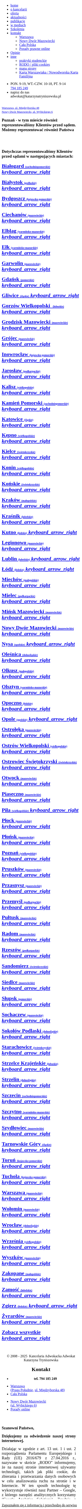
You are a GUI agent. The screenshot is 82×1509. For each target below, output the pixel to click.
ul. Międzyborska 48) (50, 1390)
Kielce (26, 454)
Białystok (26, 185)
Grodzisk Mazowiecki (35, 325)
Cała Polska (27, 45)
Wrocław (26, 1228)
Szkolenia (17, 29)
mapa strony (28, 68)
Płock (26, 823)
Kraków (26, 503)
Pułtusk (26, 920)
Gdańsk (26, 282)
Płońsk (26, 839)
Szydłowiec (26, 1130)
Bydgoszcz (27, 201)
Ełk (26, 250)
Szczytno (26, 1114)
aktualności (18, 17)
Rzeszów (26, 952)
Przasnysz (26, 888)
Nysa (38, 644)
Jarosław (26, 373)
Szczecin (26, 1098)
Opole (39, 719)
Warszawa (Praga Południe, (22, 1388)
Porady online (20, 1409)
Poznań (26, 855)
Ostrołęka (26, 732)
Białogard (26, 169)
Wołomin (26, 1211)
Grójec (26, 341)
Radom (26, 936)
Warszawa (26, 37)
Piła (40, 810)
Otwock (26, 780)
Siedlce (26, 985)
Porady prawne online (34, 49)
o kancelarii (18, 9)
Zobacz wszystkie (26, 1335)
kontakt (15, 33)
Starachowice (26, 1050)
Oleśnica (26, 657)
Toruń (26, 1163)
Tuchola (26, 1179)
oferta (14, 13)
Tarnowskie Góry (26, 1147)
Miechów (26, 582)
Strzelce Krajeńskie (30, 1066)
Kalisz (26, 389)
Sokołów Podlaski (30, 1033)
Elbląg (26, 233)
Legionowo (26, 545)
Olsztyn (26, 689)
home (14, 5)
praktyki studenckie (33, 60)
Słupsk (26, 1001)
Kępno (26, 438)
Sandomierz (26, 969)
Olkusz (26, 673)
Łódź (38, 569)
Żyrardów (26, 1319)
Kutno (39, 532)
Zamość (26, 1292)
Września (26, 1244)
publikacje (17, 21)
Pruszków (26, 872)
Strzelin (26, 1082)
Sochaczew (26, 1017)
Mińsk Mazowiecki (31, 614)
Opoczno (26, 705)
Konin (26, 470)
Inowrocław (28, 357)
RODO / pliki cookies (34, 64)
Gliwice (40, 295)
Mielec (26, 598)
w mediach (18, 25)
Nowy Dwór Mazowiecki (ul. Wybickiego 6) (28, 1403)
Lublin (41, 559)
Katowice (26, 422)
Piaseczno (26, 797)
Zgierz (39, 1305)
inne (13, 56)
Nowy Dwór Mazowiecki (37, 41)
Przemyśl (26, 904)
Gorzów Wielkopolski (33, 308)
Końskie (26, 486)
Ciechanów (26, 217)
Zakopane (26, 1276)
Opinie (15, 53)
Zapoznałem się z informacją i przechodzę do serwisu (39, 1505)
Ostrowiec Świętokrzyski (39, 764)
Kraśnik (26, 519)
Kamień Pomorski (35, 406)
